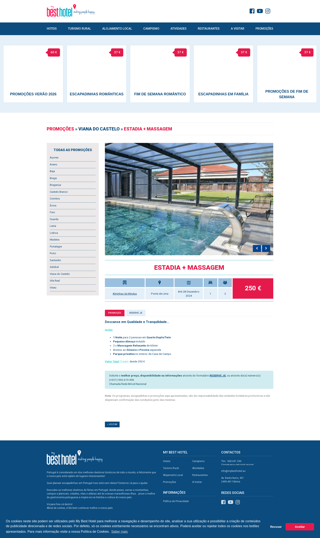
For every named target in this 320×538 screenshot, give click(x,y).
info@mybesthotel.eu (233, 471)
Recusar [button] (276, 526)
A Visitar (237, 28)
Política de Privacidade (176, 501)
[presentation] (257, 248)
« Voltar (112, 424)
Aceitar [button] (300, 526)
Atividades (178, 28)
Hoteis (52, 28)
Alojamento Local (117, 28)
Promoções (264, 28)
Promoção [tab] (114, 313)
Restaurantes (209, 28)
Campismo (151, 28)
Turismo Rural (79, 28)
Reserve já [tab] (135, 313)
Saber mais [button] (119, 531)
